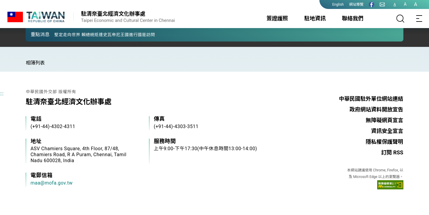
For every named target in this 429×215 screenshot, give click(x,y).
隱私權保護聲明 (384, 142)
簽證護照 (277, 18)
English (338, 4)
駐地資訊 (315, 18)
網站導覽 (356, 4)
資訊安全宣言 (387, 131)
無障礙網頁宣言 (384, 120)
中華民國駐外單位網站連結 (371, 99)
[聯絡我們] (382, 4)
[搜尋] (400, 18)
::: (2, 93)
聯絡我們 (352, 18)
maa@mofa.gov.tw (51, 183)
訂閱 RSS (392, 152)
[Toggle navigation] (419, 18)
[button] (35, 34)
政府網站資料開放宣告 (376, 109)
